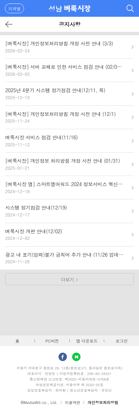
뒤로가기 (9, 24)
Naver (76, 357)
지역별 (14, 9)
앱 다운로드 (87, 341)
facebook (63, 357)
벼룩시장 (77, 8)
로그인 (122, 341)
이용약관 (72, 402)
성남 (55, 8)
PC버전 (52, 341)
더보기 (67, 279)
